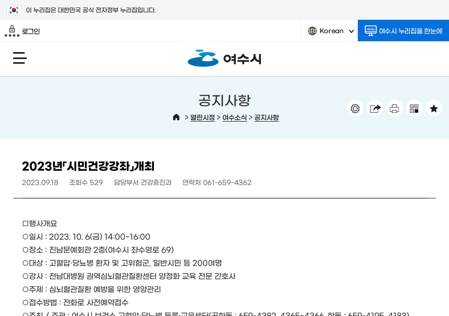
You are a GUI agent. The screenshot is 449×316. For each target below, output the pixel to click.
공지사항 (266, 117)
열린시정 (202, 117)
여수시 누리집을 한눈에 (403, 30)
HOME (176, 117)
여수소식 (234, 117)
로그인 (22, 31)
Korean (331, 34)
